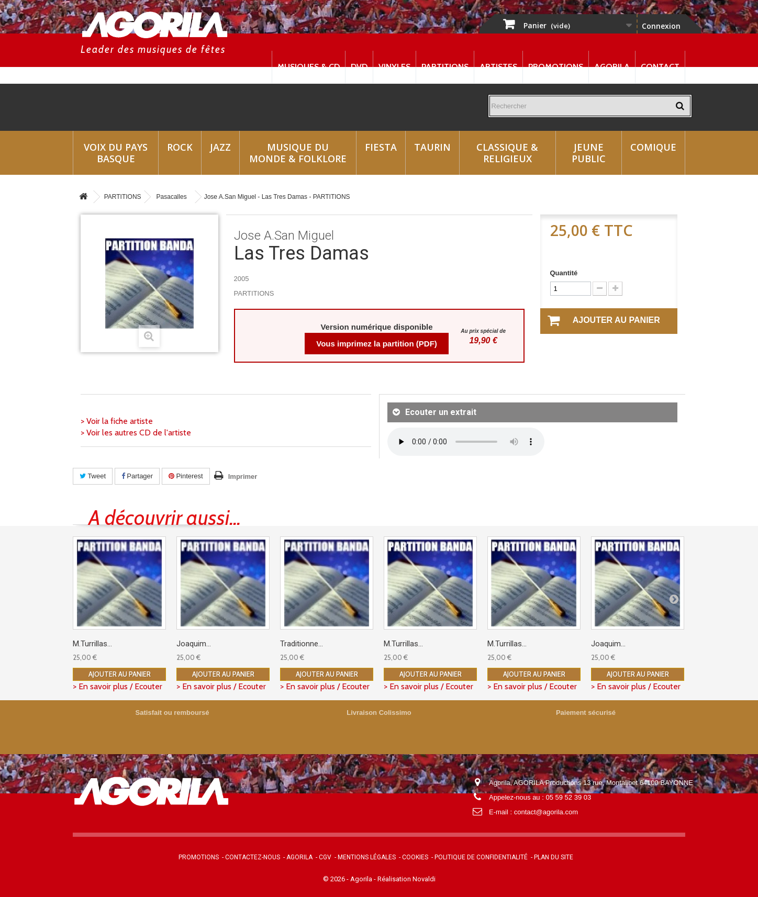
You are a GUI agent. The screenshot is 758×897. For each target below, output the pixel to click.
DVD (359, 67)
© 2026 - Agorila (348, 879)
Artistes (498, 67)
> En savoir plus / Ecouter (117, 686)
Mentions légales (367, 857)
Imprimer (243, 476)
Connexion (661, 26)
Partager (137, 476)
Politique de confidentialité (481, 857)
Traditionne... (301, 643)
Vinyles (394, 67)
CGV (325, 857)
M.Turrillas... (92, 643)
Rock (180, 147)
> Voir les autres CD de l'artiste (136, 433)
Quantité (564, 273)
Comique (653, 147)
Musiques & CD (308, 67)
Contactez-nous (252, 857)
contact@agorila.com (546, 812)
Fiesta (381, 147)
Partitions (445, 67)
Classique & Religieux (507, 153)
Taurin (432, 147)
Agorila (612, 67)
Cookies (415, 857)
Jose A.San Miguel (284, 235)
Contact (660, 67)
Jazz (220, 147)
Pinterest (186, 476)
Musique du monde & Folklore (298, 153)
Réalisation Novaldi (406, 879)
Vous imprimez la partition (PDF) (376, 343)
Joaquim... (193, 643)
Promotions (555, 67)
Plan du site (553, 857)
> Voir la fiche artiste (117, 421)
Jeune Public (589, 153)
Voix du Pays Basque (116, 153)
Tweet (93, 476)
